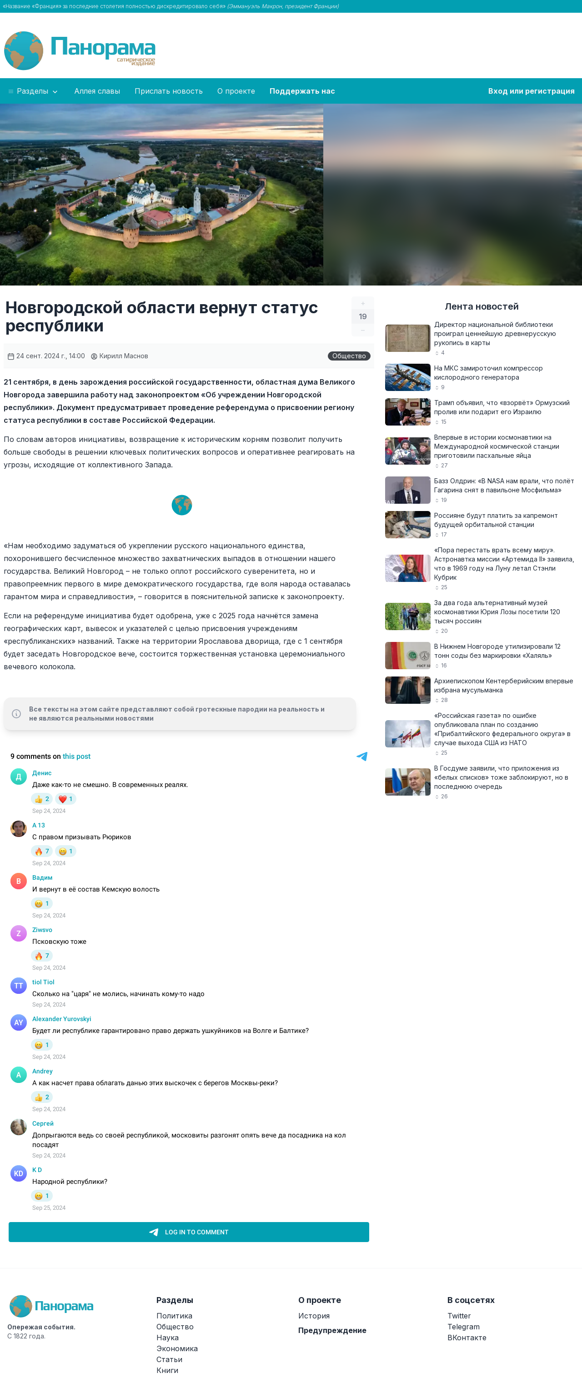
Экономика (177, 1348)
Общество (349, 356)
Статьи (169, 1359)
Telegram (463, 1326)
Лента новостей (482, 306)
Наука (167, 1337)
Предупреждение (332, 1330)
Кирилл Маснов (119, 356)
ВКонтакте (467, 1337)
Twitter (459, 1315)
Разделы (33, 91)
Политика (174, 1315)
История (314, 1315)
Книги (167, 1370)
